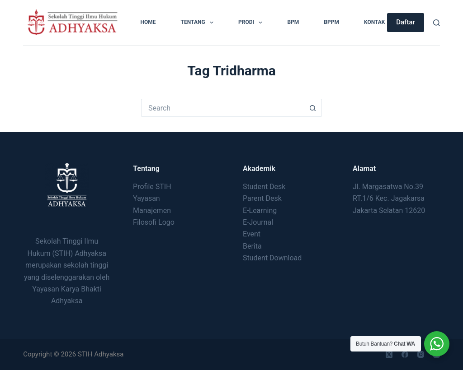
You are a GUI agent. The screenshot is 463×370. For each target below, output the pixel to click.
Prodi (252, 22)
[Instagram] (420, 354)
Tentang (199, 22)
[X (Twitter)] (389, 354)
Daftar (405, 22)
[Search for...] (222, 108)
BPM (293, 22)
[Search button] (313, 108)
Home (148, 22)
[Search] (436, 22)
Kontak (374, 22)
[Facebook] (405, 354)
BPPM (331, 22)
